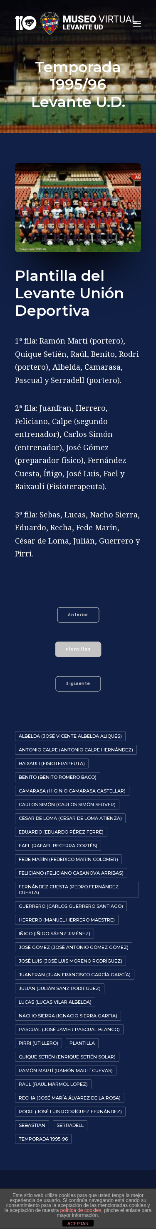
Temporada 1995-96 (43, 1139)
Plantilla (82, 1043)
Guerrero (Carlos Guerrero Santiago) (71, 906)
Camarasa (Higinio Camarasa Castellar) (72, 791)
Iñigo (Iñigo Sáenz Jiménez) (54, 933)
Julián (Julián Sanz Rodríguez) (60, 988)
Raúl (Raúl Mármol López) (53, 1084)
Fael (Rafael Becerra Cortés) (58, 846)
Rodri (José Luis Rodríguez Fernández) (70, 1111)
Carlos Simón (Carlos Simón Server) (67, 804)
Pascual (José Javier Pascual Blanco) (69, 1029)
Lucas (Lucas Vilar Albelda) (55, 1002)
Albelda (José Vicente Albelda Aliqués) (70, 736)
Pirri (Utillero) (38, 1043)
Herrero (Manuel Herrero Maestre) (67, 920)
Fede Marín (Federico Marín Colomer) (68, 859)
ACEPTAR (78, 1223)
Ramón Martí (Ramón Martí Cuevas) (66, 1070)
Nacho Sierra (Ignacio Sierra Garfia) (68, 1016)
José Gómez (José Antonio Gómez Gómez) (74, 947)
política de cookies (81, 1210)
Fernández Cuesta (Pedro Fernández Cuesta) (69, 889)
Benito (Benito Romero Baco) (58, 777)
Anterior (78, 614)
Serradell (70, 1125)
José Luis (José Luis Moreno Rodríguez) (70, 961)
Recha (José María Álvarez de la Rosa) (70, 1098)
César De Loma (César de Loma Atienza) (70, 818)
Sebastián (32, 1125)
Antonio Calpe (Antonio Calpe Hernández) (76, 750)
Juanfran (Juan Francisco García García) (75, 975)
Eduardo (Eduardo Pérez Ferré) (61, 832)
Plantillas (78, 649)
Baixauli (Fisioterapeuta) (52, 763)
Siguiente (78, 683)
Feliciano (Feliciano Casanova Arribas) (71, 873)
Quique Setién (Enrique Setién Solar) (67, 1057)
